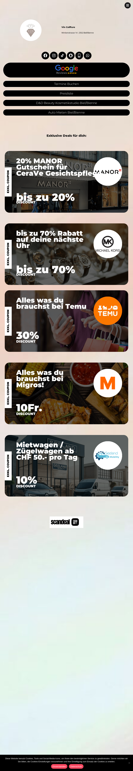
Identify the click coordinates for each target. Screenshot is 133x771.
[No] (129, 762)
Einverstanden (59, 766)
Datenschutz (76, 766)
